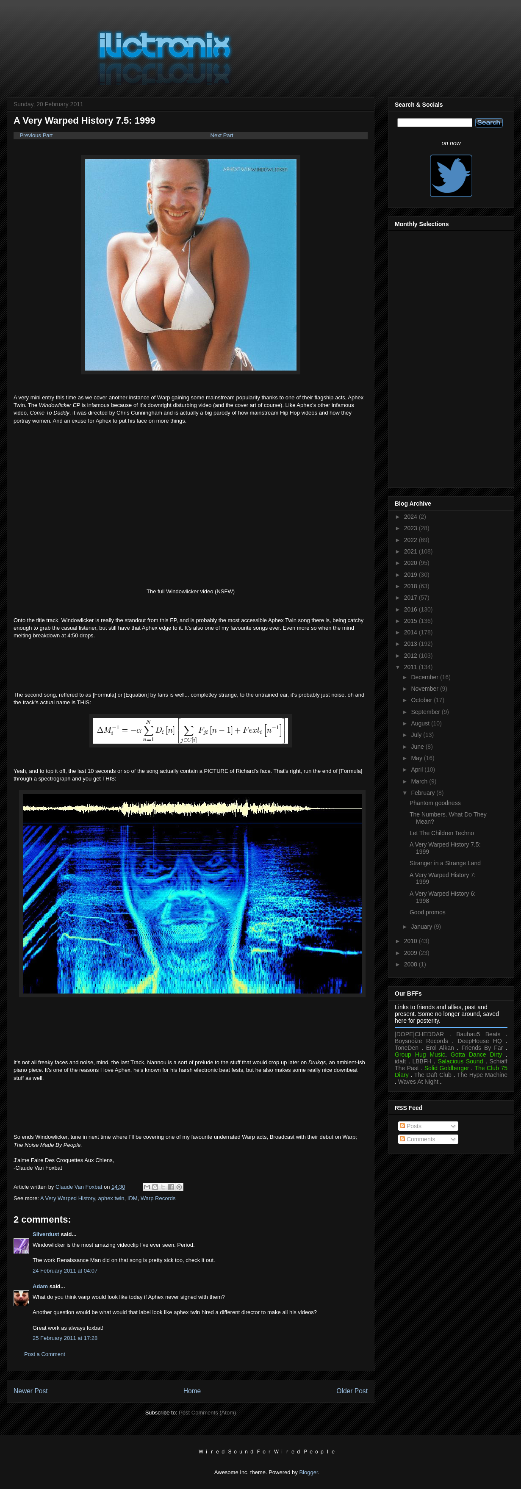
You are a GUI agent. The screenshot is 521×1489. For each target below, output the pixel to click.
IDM (132, 1198)
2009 (411, 952)
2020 (411, 562)
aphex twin (111, 1198)
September (426, 712)
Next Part (222, 135)
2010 (411, 941)
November (425, 688)
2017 (411, 597)
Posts (410, 1126)
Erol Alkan (440, 1047)
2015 (411, 620)
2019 (411, 574)
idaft (400, 1061)
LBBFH (422, 1061)
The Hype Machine (482, 1074)
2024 (411, 516)
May (417, 758)
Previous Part (33, 135)
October (422, 700)
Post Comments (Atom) (207, 1412)
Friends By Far (482, 1047)
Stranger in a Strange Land (445, 863)
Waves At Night (418, 1081)
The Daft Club (433, 1074)
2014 (411, 632)
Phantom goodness (435, 803)
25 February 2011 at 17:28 (65, 1338)
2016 (411, 609)
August (421, 723)
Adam (40, 1286)
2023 (411, 528)
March (420, 781)
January (422, 926)
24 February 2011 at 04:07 (65, 1271)
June (418, 746)
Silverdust (46, 1234)
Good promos (428, 912)
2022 (411, 540)
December (425, 677)
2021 (411, 551)
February (423, 792)
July (417, 734)
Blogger (308, 1472)
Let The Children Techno (442, 833)
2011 (411, 667)
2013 (411, 643)
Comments (417, 1139)
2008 (411, 964)
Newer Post (31, 1391)
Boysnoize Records (421, 1041)
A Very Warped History (67, 1198)
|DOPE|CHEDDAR (419, 1034)
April (417, 769)
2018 (411, 586)
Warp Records (158, 1198)
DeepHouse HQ (480, 1041)
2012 (411, 655)
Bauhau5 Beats (478, 1034)
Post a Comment (44, 1354)
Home (192, 1391)
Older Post (352, 1391)
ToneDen (406, 1047)
